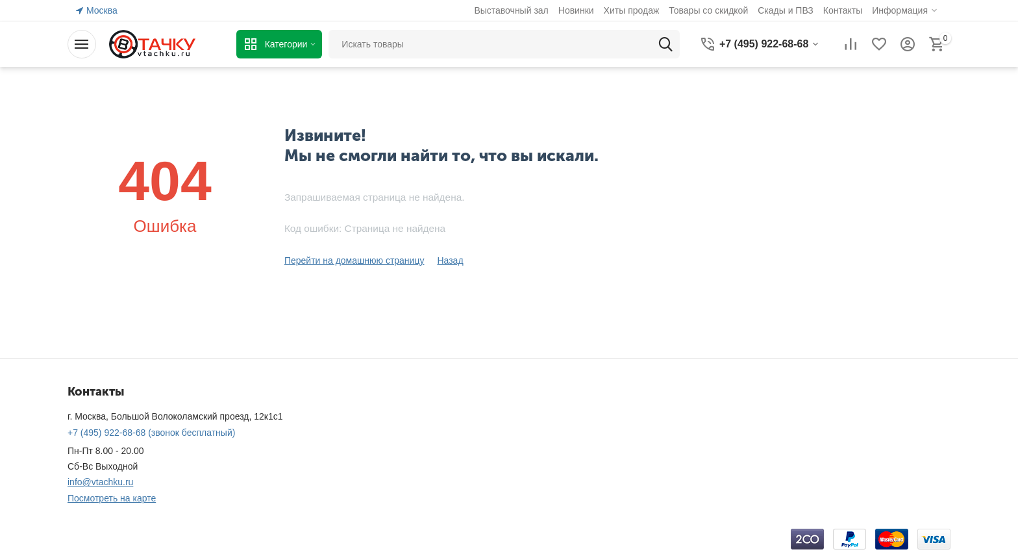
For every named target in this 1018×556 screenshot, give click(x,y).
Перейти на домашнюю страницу (354, 260)
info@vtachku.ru (100, 482)
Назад (450, 260)
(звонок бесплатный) (151, 432)
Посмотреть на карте (112, 498)
